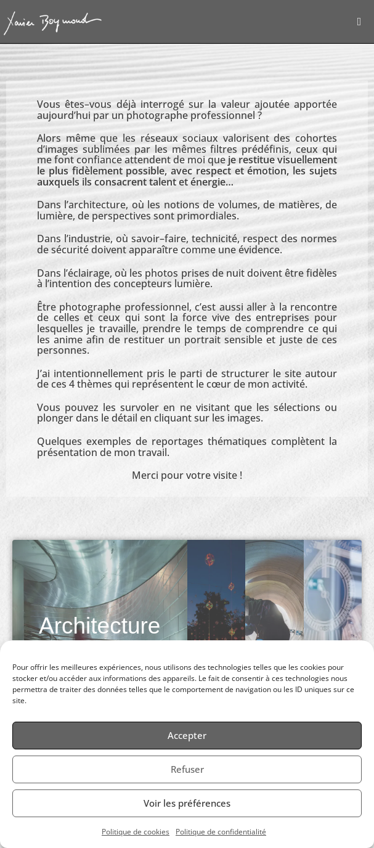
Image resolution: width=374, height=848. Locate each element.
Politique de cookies (135, 831)
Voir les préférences (187, 803)
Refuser (187, 769)
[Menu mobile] (359, 21)
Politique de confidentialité (221, 831)
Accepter (187, 735)
